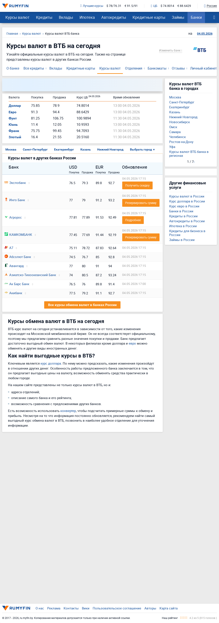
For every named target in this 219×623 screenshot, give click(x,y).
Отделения (133, 68)
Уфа (172, 147)
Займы (178, 17)
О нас (40, 608)
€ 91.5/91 (131, 6)
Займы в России (182, 240)
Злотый (15, 137)
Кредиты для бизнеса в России (187, 233)
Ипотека (87, 17)
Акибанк (13, 293)
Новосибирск (179, 122)
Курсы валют (17, 17)
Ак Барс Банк (17, 284)
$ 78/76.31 (113, 6)
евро (132, 343)
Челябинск (177, 137)
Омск (173, 127)
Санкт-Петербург (35, 149)
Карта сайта (169, 608)
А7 (9, 247)
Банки (196, 17)
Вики (85, 608)
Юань (13, 125)
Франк (14, 131)
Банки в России (181, 211)
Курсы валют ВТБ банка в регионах (189, 153)
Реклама (53, 608)
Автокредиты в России (187, 221)
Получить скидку (137, 185)
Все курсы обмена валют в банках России (82, 305)
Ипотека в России (183, 226)
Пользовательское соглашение (117, 608)
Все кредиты (33, 68)
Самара (175, 132)
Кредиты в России (183, 216)
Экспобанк (15, 182)
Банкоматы (157, 68)
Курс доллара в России (187, 201)
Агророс (13, 217)
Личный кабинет (203, 68)
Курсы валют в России (186, 196)
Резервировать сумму (140, 203)
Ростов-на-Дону (181, 142)
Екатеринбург (64, 149)
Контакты (71, 608)
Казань (85, 149)
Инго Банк (15, 200)
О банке (12, 68)
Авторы (150, 608)
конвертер (68, 411)
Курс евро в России (184, 206)
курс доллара (51, 363)
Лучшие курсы (91, 6)
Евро (12, 112)
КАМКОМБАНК (18, 234)
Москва (10, 149)
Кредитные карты (149, 17)
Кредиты (44, 17)
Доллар (15, 106)
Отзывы (178, 68)
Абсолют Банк (18, 257)
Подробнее (133, 220)
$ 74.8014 (167, 6)
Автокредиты (113, 17)
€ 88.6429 (184, 6)
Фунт (13, 118)
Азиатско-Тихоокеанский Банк (30, 275)
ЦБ (154, 6)
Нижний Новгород (110, 149)
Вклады (66, 17)
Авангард (14, 266)
